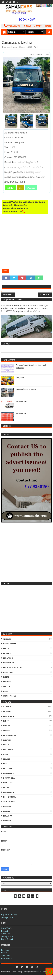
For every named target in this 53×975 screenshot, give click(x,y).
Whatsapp (31, 188)
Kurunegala (8, 716)
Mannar (6, 811)
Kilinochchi (8, 807)
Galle (5, 754)
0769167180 (12, 26)
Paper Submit (7, 939)
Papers (6, 677)
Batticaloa (8, 749)
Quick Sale (5, 934)
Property (7, 648)
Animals (7, 653)
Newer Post (8, 295)
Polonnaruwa (9, 797)
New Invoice (6, 958)
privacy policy (7, 936)
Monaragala (8, 792)
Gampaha (7, 707)
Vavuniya (7, 821)
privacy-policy (7, 917)
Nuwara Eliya (9, 778)
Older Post (45, 295)
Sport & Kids (9, 687)
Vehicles (7, 639)
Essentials (8, 672)
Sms (20, 188)
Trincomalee (9, 802)
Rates (48, 26)
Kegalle (6, 759)
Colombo (7, 712)
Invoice (4, 953)
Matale (6, 745)
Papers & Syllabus (9, 915)
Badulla (6, 726)
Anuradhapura (9, 735)
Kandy (5, 721)
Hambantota (8, 773)
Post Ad (27, 26)
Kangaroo (20, 377)
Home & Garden (9, 644)
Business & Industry (12, 668)
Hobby (5, 691)
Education (8, 658)
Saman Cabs (11, 121)
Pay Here (5, 950)
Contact (38, 26)
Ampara (6, 731)
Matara (6, 764)
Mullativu (7, 816)
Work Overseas (9, 696)
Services (7, 682)
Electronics (8, 663)
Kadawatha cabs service (26, 389)
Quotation (5, 955)
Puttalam (7, 768)
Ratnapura (8, 783)
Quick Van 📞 (7, 928)
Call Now (10, 188)
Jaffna (6, 788)
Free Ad (4, 931)
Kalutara (7, 740)
